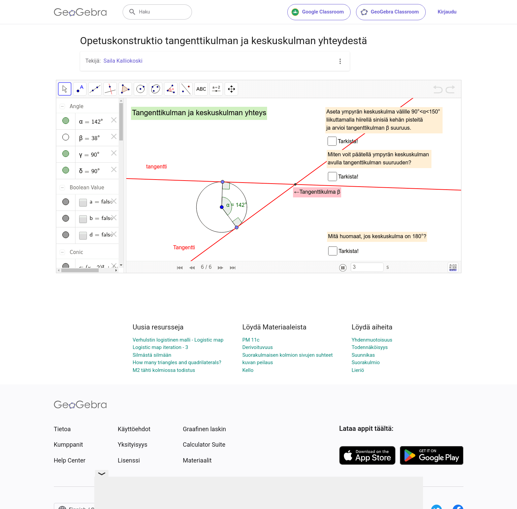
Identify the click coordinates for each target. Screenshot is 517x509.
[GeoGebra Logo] (80, 12)
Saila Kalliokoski (122, 61)
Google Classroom (317, 12)
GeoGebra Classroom (389, 12)
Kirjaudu (447, 12)
